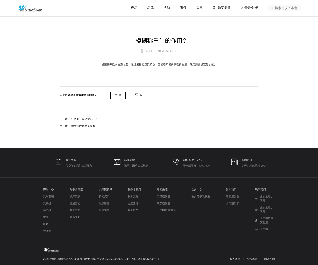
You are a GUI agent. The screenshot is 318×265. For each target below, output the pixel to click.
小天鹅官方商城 (166, 210)
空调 (45, 217)
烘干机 (47, 210)
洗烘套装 (48, 196)
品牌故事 (75, 196)
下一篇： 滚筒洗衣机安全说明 (77, 126)
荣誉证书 (75, 210)
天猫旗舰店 (163, 196)
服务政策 (133, 210)
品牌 (150, 8)
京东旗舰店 (163, 203)
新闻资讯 (104, 196)
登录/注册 (251, 8)
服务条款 (235, 258)
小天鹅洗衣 (232, 203)
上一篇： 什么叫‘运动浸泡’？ (79, 119)
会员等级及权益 (200, 196)
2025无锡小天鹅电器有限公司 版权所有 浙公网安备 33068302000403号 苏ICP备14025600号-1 (101, 258)
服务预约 (133, 196)
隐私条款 (252, 258)
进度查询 (133, 203)
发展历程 (75, 203)
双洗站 (47, 231)
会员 (199, 8)
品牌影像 (104, 203)
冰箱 (45, 224)
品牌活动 (104, 210)
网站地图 (269, 258)
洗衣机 (47, 203)
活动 (167, 8)
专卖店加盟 (232, 196)
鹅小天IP (75, 217)
